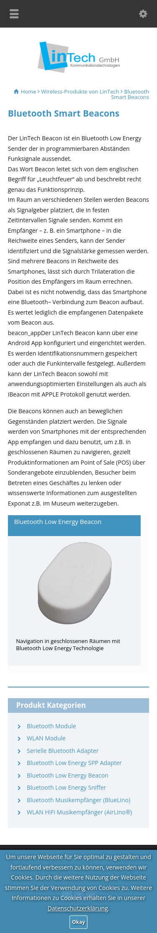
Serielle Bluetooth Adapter (63, 751)
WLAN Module (46, 738)
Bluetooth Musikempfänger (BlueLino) (78, 800)
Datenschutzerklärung (78, 908)
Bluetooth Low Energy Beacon (58, 521)
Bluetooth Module (51, 726)
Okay (78, 921)
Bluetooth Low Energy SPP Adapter (74, 763)
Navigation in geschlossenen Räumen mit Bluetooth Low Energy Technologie (68, 644)
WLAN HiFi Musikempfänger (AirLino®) (79, 812)
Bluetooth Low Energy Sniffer (66, 787)
